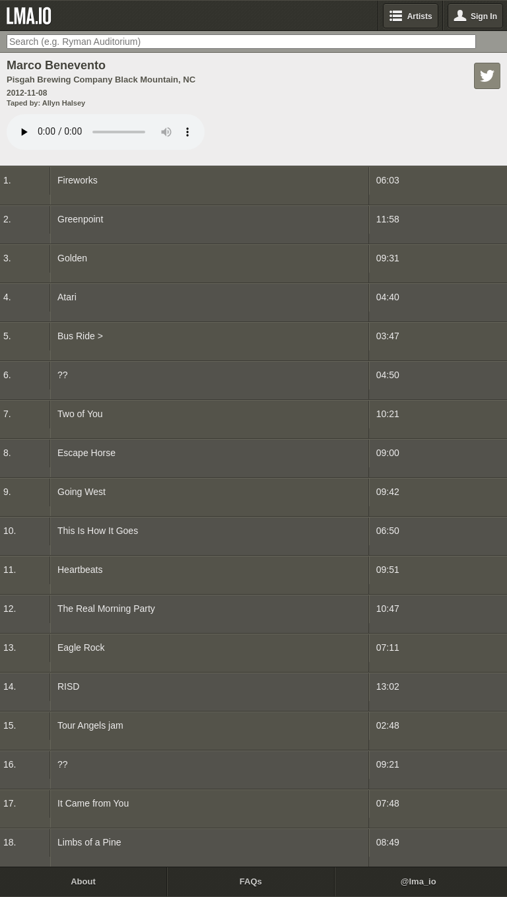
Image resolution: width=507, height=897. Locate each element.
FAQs (251, 881)
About (83, 881)
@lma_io (418, 881)
